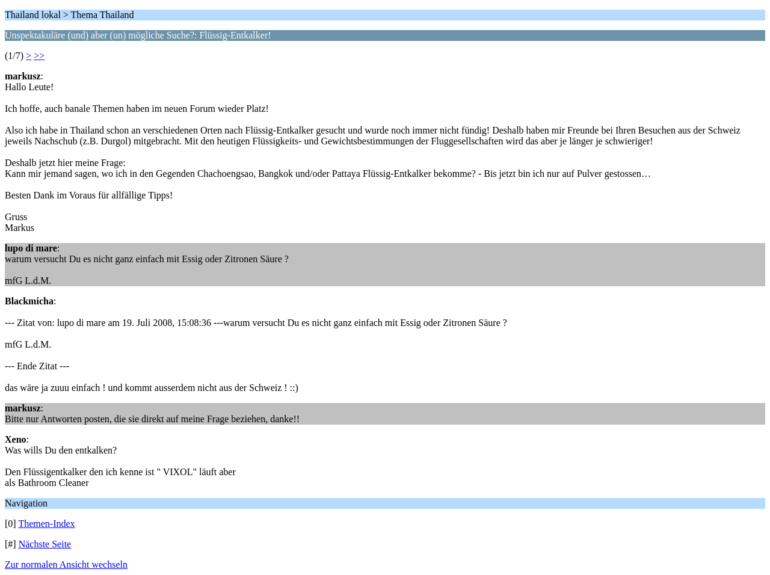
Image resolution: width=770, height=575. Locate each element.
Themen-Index (46, 523)
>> (39, 56)
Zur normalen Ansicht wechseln (66, 564)
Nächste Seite (45, 544)
